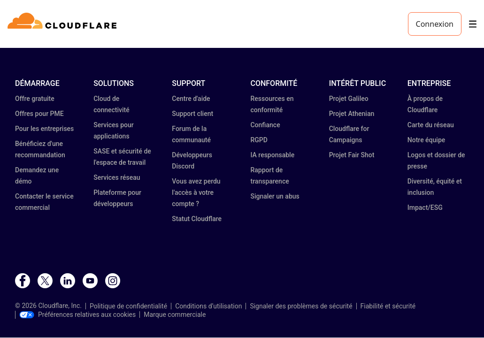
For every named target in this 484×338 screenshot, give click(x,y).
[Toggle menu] (472, 24)
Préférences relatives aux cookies (77, 314)
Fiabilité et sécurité (388, 306)
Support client (192, 113)
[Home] (64, 24)
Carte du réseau (430, 125)
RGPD (258, 140)
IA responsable (272, 155)
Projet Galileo (349, 98)
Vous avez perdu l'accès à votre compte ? (196, 192)
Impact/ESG (425, 207)
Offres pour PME (39, 113)
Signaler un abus (274, 196)
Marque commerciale (175, 314)
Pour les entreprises (44, 128)
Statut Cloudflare (197, 219)
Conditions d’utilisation (208, 306)
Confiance (265, 125)
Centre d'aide (191, 98)
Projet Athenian (352, 113)
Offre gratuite (34, 98)
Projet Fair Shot (352, 155)
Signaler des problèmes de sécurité (301, 306)
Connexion (434, 24)
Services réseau (116, 177)
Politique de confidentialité (128, 306)
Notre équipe (426, 140)
